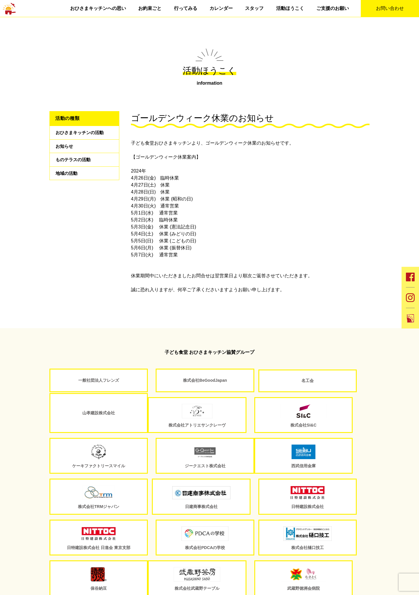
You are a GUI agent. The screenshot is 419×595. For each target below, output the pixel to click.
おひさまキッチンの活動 (81, 133)
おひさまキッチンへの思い (98, 8)
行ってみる (185, 8)
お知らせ (65, 147)
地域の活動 (67, 177)
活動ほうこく (290, 8)
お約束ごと (149, 8)
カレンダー (221, 8)
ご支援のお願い (332, 8)
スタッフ (254, 8)
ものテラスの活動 (74, 162)
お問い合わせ (390, 8)
